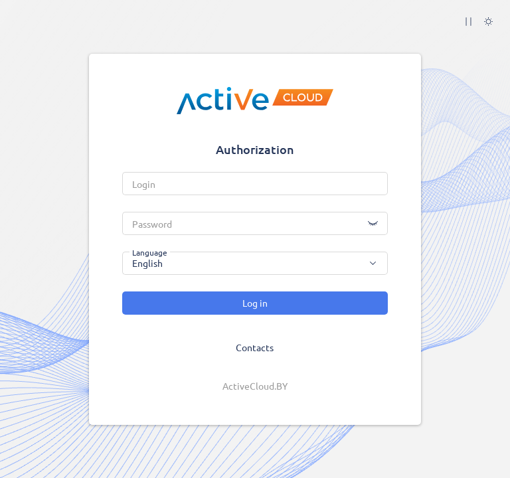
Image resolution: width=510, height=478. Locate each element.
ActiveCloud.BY (255, 386)
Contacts (255, 347)
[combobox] (255, 263)
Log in (255, 303)
